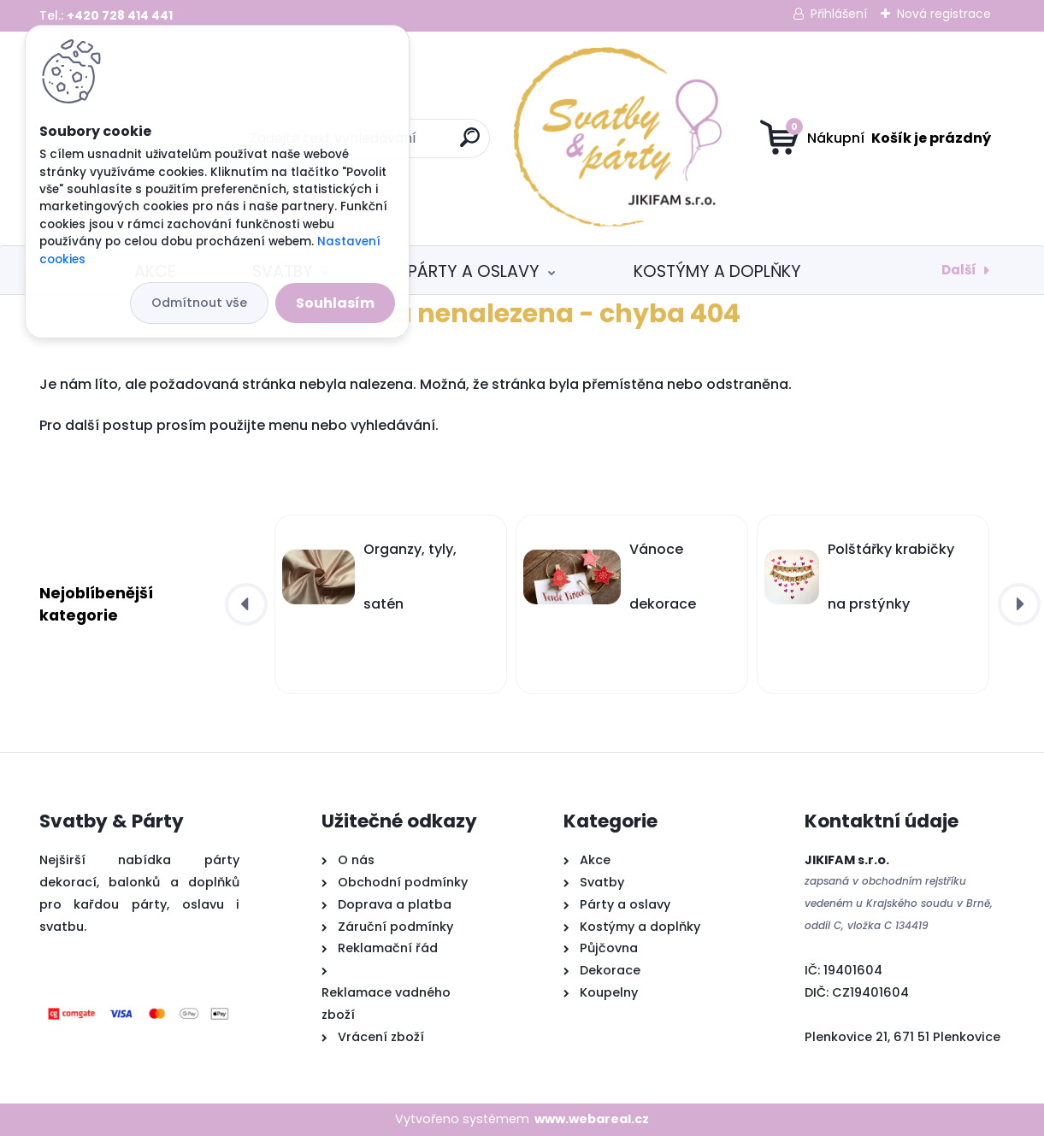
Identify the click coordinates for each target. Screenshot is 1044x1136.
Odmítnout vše (199, 302)
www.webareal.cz (591, 1118)
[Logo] (522, 138)
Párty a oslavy (474, 271)
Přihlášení (839, 13)
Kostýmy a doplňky (717, 271)
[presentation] (246, 604)
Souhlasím (335, 303)
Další (958, 270)
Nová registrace (944, 13)
